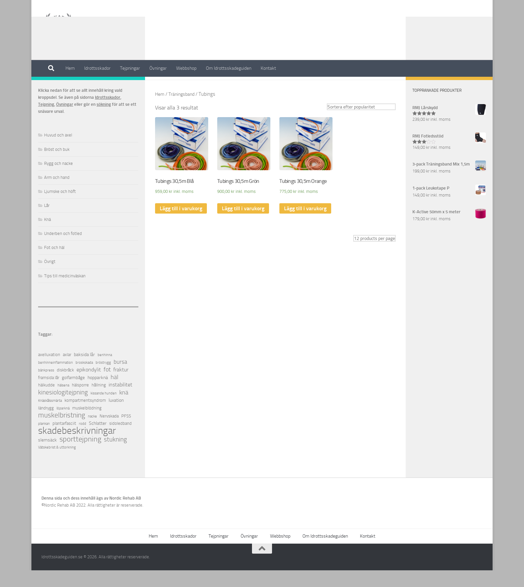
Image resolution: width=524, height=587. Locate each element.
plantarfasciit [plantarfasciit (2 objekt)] (64, 440)
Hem (70, 68)
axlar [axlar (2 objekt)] (67, 371)
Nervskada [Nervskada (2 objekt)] (109, 432)
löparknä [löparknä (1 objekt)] (63, 425)
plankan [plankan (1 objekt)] (44, 440)
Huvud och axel (58, 151)
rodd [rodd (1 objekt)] (82, 440)
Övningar (158, 68)
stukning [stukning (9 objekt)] (115, 456)
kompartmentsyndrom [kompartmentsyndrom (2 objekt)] (85, 416)
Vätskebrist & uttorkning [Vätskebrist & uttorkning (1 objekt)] (57, 464)
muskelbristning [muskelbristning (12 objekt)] (61, 431)
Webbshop (186, 68)
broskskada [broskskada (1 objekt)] (84, 379)
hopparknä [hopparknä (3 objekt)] (98, 394)
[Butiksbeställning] (361, 123)
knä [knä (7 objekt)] (123, 409)
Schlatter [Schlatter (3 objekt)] (98, 440)
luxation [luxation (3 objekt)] (116, 417)
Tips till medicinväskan (65, 292)
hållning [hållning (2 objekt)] (99, 401)
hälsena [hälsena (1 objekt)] (63, 402)
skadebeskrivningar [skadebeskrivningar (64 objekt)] (77, 447)
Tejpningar (130, 68)
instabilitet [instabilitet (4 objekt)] (120, 401)
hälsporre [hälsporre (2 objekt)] (80, 401)
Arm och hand (57, 194)
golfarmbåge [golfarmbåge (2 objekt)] (73, 394)
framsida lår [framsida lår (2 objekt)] (48, 394)
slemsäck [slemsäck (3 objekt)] (47, 457)
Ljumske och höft (60, 208)
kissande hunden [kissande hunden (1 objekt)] (104, 410)
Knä (47, 236)
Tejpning (46, 120)
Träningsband (183, 111)
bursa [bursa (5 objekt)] (120, 378)
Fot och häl (54, 264)
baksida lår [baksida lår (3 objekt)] (84, 371)
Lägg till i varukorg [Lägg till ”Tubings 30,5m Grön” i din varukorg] (243, 225)
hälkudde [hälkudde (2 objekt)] (46, 401)
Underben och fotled (63, 250)
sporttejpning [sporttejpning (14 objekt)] (80, 456)
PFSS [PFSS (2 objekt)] (126, 432)
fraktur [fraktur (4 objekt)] (120, 386)
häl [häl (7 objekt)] (114, 393)
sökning (104, 120)
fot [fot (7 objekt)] (107, 386)
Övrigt (49, 278)
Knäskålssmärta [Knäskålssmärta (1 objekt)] (50, 417)
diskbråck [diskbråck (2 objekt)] (65, 386)
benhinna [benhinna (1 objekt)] (105, 371)
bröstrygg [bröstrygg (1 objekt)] (103, 379)
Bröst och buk (57, 166)
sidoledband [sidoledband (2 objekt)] (120, 440)
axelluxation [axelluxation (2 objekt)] (49, 371)
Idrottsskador (97, 68)
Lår (46, 222)
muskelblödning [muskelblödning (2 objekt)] (87, 424)
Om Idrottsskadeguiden (228, 68)
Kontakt (268, 68)
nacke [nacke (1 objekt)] (92, 433)
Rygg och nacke (58, 180)
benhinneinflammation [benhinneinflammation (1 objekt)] (55, 379)
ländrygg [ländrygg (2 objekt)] (46, 424)
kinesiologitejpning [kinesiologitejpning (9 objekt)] (63, 408)
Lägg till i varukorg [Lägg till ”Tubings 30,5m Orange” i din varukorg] (305, 225)
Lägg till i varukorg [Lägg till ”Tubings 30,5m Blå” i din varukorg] (181, 225)
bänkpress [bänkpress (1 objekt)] (46, 387)
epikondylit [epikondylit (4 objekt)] (89, 386)
